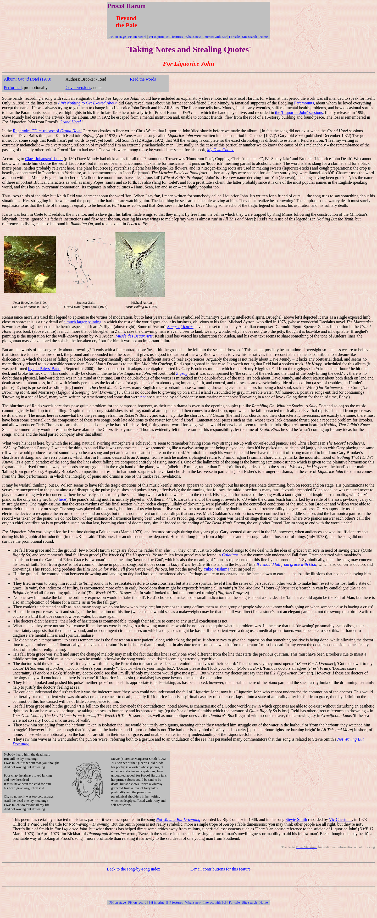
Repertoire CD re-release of (47, 131)
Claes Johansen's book (44, 158)
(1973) (34, 79)
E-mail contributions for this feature (220, 869)
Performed (13, 87)
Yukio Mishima (216, 569)
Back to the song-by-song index (133, 869)
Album (9, 79)
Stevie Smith (296, 819)
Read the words (143, 79)
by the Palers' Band (44, 368)
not (143, 397)
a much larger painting (82, 322)
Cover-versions (78, 87)
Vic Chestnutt (340, 819)
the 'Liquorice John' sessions (299, 112)
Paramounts (304, 103)
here (62, 499)
